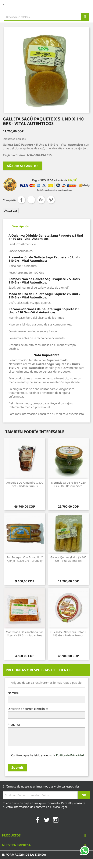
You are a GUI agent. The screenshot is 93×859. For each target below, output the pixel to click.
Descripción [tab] (20, 226)
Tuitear (31, 199)
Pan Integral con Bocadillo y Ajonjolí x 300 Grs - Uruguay (25, 558)
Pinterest (51, 199)
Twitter (46, 820)
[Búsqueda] (46, 17)
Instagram (55, 820)
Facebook (37, 820)
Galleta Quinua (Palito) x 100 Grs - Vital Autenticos (68, 558)
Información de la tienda (24, 855)
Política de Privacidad (70, 755)
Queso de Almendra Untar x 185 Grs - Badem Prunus (68, 633)
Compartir (21, 199)
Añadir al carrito (22, 166)
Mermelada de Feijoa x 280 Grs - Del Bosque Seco (68, 484)
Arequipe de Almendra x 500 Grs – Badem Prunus (24, 484)
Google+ (41, 199)
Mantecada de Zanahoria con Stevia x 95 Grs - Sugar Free (25, 633)
